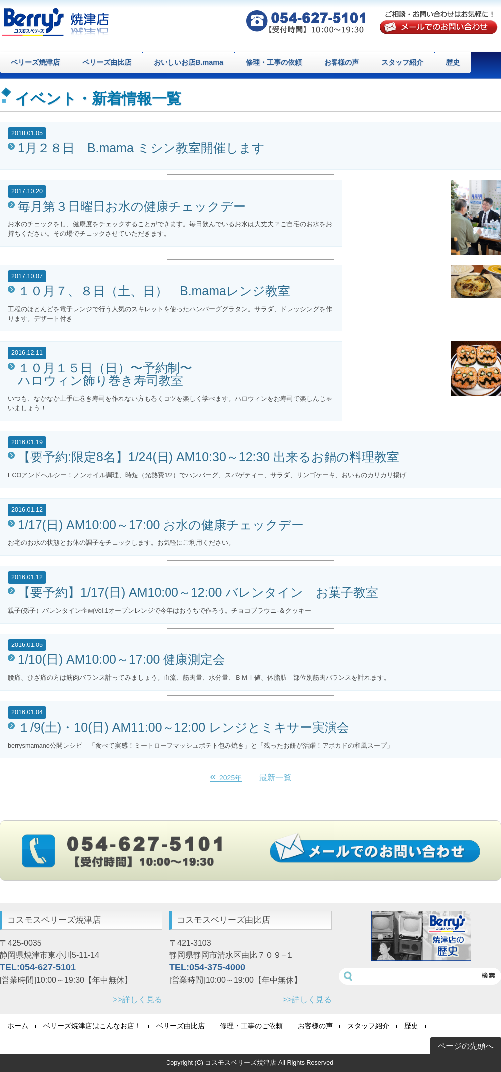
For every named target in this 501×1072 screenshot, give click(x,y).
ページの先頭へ (466, 1046)
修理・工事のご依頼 (251, 1026)
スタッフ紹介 (402, 62)
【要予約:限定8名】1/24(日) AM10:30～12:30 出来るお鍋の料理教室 (208, 457)
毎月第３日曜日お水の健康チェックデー (132, 206)
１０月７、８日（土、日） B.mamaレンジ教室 (154, 291)
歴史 (453, 62)
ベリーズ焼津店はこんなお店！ (92, 1026)
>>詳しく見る (137, 999)
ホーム (17, 1026)
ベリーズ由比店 (106, 62)
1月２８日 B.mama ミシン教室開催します (141, 148)
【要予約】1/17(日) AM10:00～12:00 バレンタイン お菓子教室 (198, 592)
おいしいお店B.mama (188, 62)
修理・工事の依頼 (274, 62)
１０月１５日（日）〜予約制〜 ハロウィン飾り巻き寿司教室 (105, 374)
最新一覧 (275, 777)
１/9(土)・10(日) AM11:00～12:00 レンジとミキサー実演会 (183, 727)
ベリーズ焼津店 (35, 62)
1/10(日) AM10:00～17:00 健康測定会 (121, 659)
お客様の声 (341, 62)
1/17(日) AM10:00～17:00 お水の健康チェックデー (161, 525)
